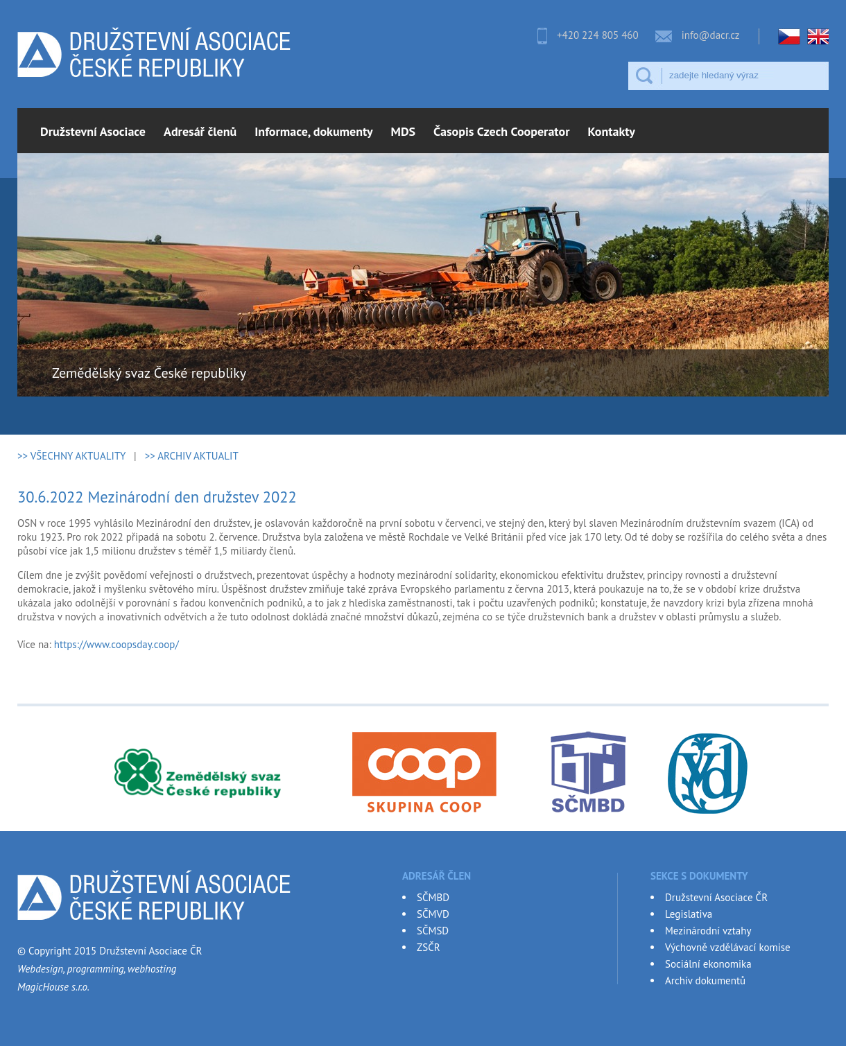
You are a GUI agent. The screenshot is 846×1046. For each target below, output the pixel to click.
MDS (403, 131)
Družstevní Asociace (93, 131)
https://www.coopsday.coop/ (116, 644)
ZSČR (428, 947)
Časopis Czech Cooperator (501, 131)
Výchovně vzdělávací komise (728, 947)
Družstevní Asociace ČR (716, 897)
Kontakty (611, 131)
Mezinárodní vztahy (708, 930)
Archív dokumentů (705, 980)
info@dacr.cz (711, 35)
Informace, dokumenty (313, 131)
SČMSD (433, 930)
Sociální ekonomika (708, 963)
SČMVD (433, 914)
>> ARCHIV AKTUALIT (192, 455)
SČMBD (433, 897)
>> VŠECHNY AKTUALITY (71, 455)
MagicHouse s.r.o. (53, 986)
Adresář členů (200, 131)
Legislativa (688, 914)
